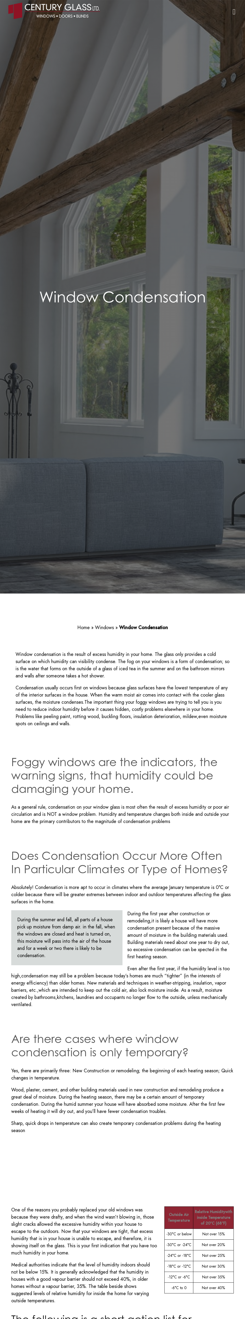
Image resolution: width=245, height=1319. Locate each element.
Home (83, 627)
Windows (104, 627)
